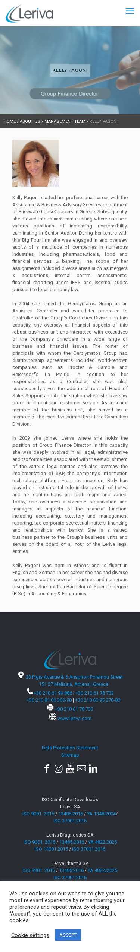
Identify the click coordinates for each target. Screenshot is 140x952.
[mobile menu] (130, 11)
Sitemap (70, 755)
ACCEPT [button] (68, 935)
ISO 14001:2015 (51, 849)
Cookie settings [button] (30, 935)
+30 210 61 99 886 (53, 693)
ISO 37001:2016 (70, 821)
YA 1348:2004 (101, 813)
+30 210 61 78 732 (94, 693)
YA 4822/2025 (102, 870)
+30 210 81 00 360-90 (49, 700)
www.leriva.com (74, 718)
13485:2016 (70, 813)
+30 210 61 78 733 (74, 709)
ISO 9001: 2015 (38, 813)
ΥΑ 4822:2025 (102, 842)
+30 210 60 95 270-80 (97, 700)
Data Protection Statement (70, 748)
